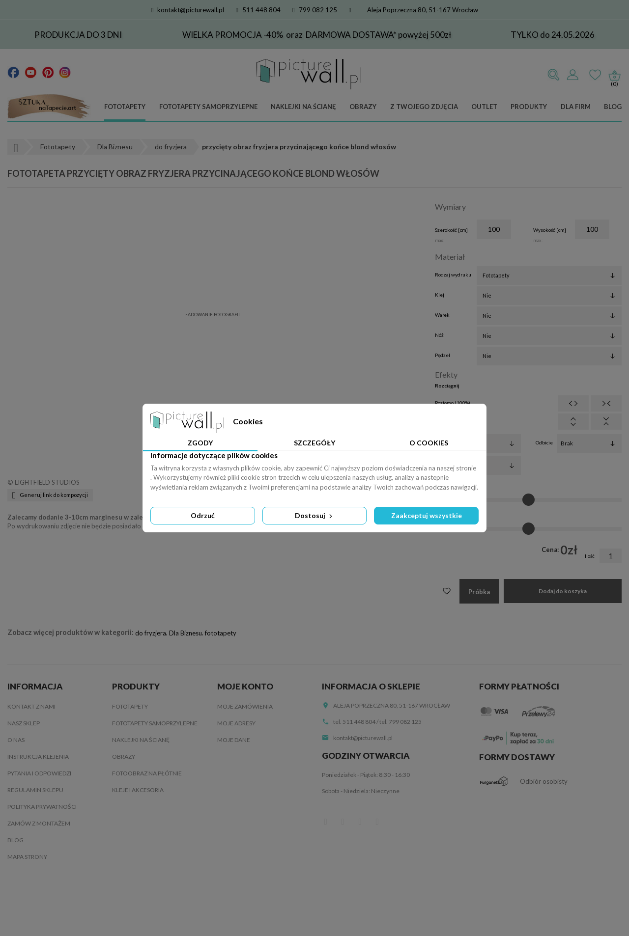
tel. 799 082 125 (400, 721)
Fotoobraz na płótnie (147, 773)
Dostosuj (314, 515)
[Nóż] (549, 336)
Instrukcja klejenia (38, 756)
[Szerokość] (494, 229)
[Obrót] (489, 465)
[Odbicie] (589, 443)
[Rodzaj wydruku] (549, 275)
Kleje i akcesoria (138, 790)
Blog (613, 106)
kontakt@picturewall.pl (188, 10)
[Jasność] (528, 500)
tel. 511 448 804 (354, 721)
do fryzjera (150, 633)
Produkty (529, 106)
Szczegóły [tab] (314, 443)
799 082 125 (314, 10)
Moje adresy (236, 723)
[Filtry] (489, 443)
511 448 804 (258, 10)
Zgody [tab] (200, 443)
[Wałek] (549, 315)
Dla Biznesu (185, 633)
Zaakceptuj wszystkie (426, 515)
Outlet (484, 106)
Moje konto (245, 686)
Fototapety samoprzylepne (208, 106)
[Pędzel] (549, 356)
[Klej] (549, 295)
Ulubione (595, 75)
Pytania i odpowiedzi (39, 773)
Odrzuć (203, 515)
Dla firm (576, 106)
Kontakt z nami (31, 706)
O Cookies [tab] (428, 443)
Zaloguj (572, 75)
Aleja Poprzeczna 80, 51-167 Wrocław (422, 10)
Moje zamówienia (245, 706)
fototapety (220, 633)
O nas (16, 739)
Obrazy (362, 106)
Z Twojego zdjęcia (424, 106)
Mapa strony (27, 856)
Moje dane (233, 739)
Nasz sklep (23, 723)
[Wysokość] (592, 229)
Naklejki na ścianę (303, 106)
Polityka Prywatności (42, 806)
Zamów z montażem (38, 823)
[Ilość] (611, 556)
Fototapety (124, 106)
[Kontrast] (528, 529)
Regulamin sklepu (35, 790)
